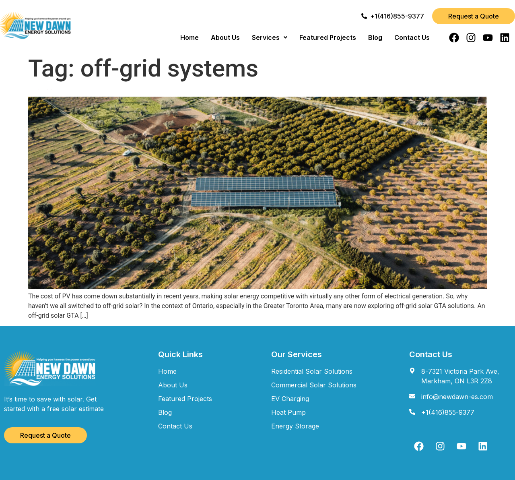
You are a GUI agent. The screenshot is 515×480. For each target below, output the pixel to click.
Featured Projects (327, 37)
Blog (375, 37)
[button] (269, 37)
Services (269, 37)
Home (189, 37)
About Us (225, 37)
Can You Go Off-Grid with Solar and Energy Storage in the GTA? (41, 89)
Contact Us (412, 37)
